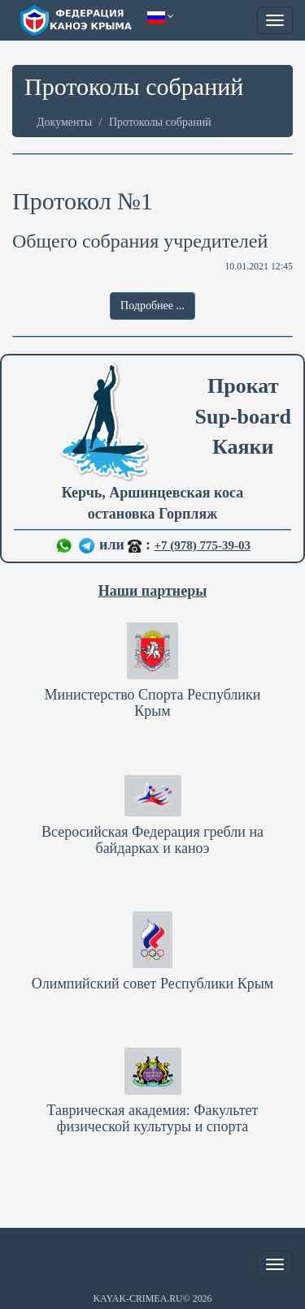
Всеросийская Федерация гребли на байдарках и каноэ (152, 840)
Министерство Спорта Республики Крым (153, 703)
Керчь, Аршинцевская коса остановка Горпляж (152, 507)
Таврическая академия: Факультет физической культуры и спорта (153, 1118)
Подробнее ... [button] (152, 305)
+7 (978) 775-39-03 (202, 545)
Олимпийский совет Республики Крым (152, 983)
